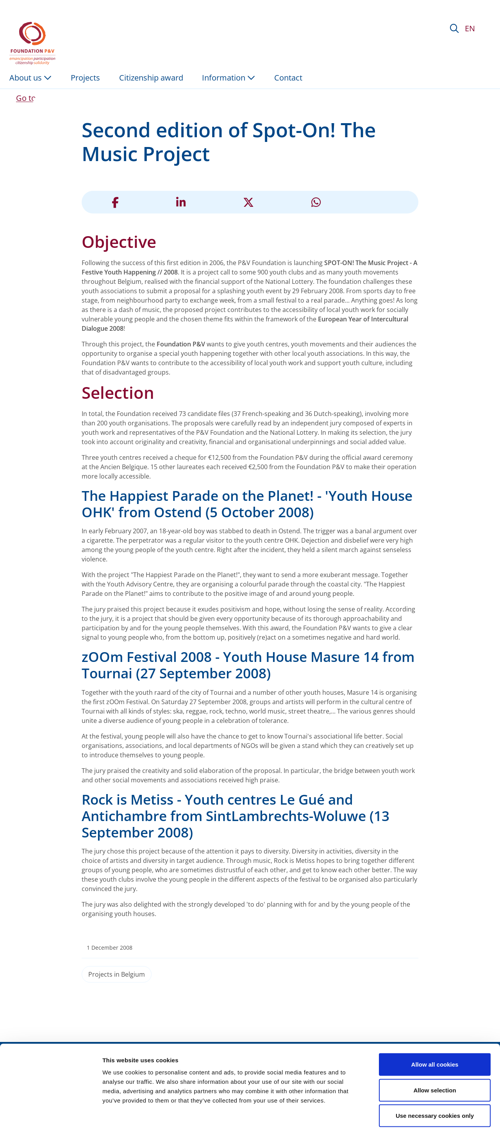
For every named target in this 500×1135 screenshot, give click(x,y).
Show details (410, 1119)
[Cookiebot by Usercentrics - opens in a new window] (50, 1120)
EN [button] (470, 28)
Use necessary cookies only (435, 1083)
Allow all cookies (435, 1032)
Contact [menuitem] (288, 77)
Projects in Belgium (116, 974)
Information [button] (228, 77)
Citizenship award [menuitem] (151, 77)
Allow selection (434, 1058)
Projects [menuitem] (85, 77)
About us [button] (30, 77)
